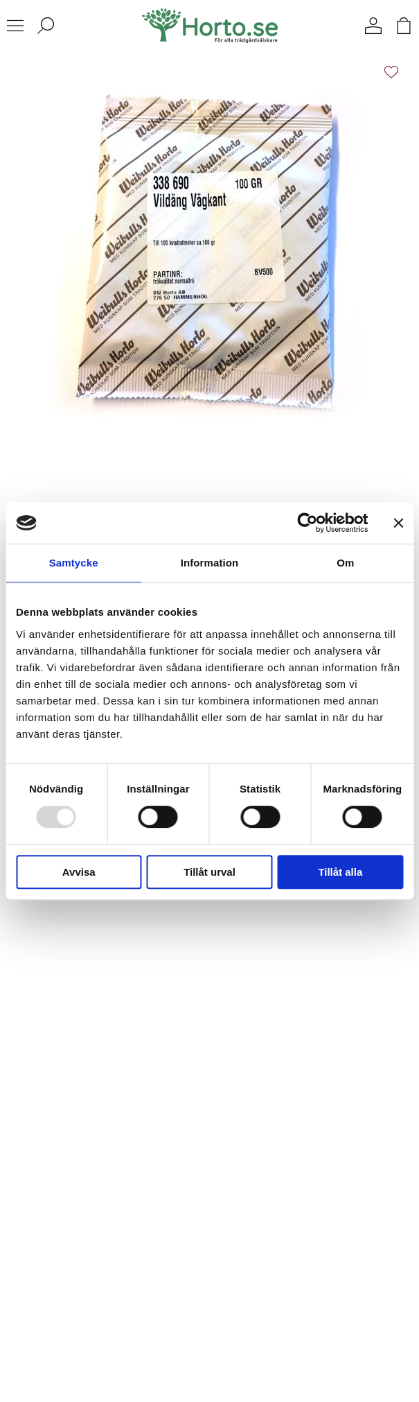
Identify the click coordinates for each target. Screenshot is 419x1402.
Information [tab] (210, 563)
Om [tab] (345, 563)
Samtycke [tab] (73, 563)
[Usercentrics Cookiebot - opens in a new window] (307, 522)
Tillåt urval (209, 872)
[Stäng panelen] (398, 523)
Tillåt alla (340, 872)
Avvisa (79, 872)
